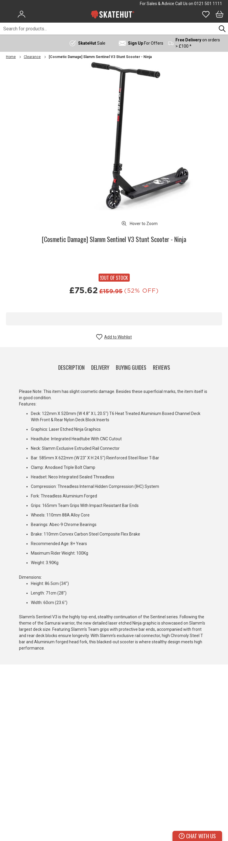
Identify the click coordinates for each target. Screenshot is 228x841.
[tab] (71, 366)
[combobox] (108, 29)
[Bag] (220, 14)
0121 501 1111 (208, 3)
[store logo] (112, 14)
